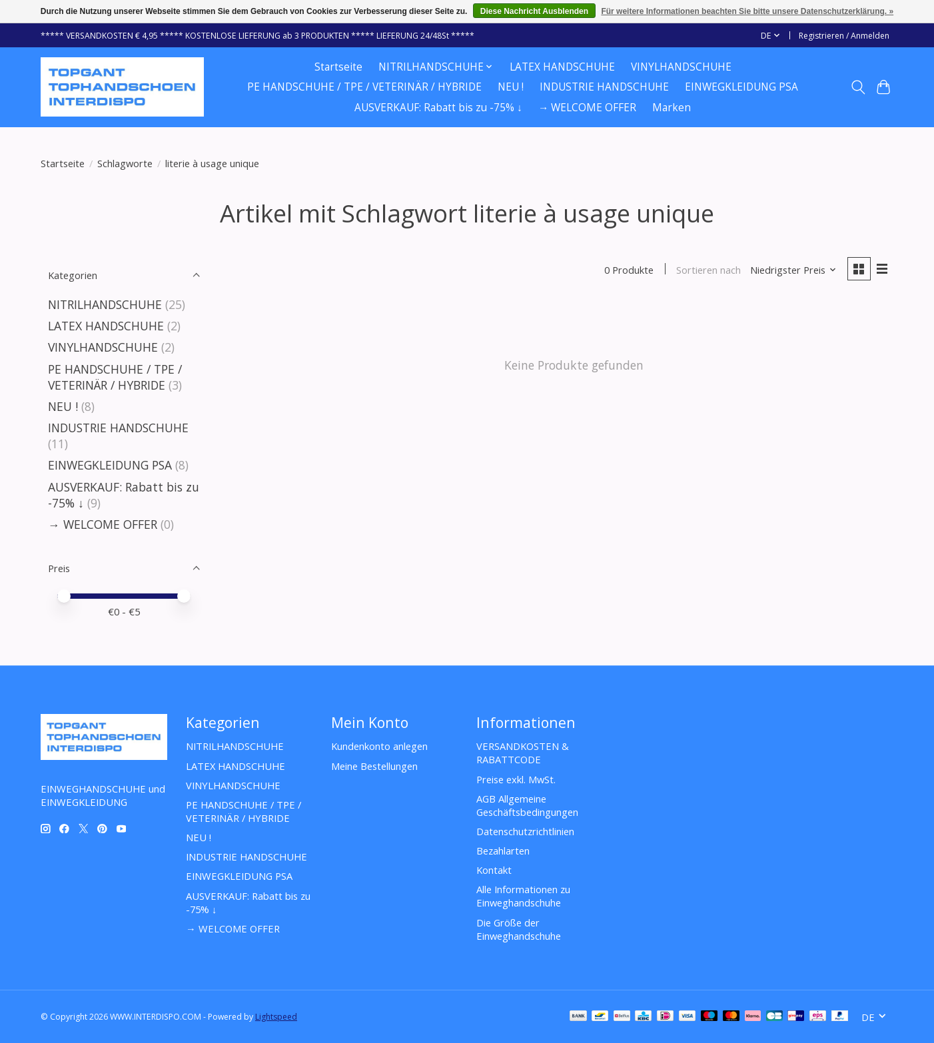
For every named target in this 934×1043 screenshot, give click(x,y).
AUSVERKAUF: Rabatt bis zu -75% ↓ (438, 108)
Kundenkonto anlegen (379, 746)
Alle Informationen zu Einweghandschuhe (523, 895)
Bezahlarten (503, 850)
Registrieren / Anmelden (844, 35)
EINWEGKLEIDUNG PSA (741, 87)
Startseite (338, 67)
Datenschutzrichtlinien (525, 831)
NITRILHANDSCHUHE (105, 304)
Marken (671, 108)
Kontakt (494, 869)
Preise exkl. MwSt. (516, 779)
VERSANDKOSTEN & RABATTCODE (522, 752)
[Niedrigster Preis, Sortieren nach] (793, 269)
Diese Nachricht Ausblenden (534, 11)
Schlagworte (125, 163)
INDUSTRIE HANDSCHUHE (604, 87)
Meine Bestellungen (374, 766)
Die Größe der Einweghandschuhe (518, 929)
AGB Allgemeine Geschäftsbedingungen (527, 805)
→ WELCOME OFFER (587, 108)
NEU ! (511, 87)
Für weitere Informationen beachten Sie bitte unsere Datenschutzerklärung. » (747, 11)
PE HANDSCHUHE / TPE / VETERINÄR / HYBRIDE (364, 87)
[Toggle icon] (857, 87)
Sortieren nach (708, 269)
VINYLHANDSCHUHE (681, 67)
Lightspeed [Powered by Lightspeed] (276, 1016)
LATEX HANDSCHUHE (562, 67)
